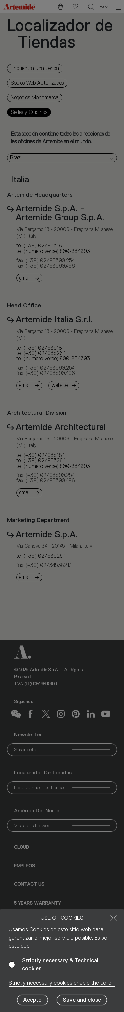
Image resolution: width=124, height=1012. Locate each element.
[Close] (113, 918)
